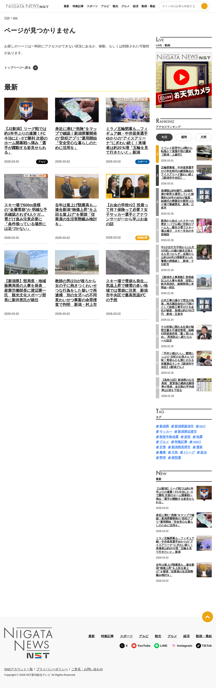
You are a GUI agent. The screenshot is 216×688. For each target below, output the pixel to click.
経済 (135, 6)
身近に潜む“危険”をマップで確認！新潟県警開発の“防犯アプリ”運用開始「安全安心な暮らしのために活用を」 (76, 138)
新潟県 (164, 426)
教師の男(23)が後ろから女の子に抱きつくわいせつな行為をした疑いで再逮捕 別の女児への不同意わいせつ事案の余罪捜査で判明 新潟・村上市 (76, 293)
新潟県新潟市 (184, 426)
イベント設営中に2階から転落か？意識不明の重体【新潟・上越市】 (177, 151)
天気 (174, 452)
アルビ (105, 6)
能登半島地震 (168, 436)
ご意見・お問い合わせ (87, 669)
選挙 (199, 447)
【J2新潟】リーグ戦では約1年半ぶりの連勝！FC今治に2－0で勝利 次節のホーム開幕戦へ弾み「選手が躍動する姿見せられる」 (175, 495)
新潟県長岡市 (180, 447)
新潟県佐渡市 (187, 431)
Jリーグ (189, 452)
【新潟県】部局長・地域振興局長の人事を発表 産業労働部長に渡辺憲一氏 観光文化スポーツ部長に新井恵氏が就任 (25, 290)
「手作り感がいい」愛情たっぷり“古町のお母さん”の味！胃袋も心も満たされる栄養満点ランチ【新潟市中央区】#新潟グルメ (177, 360)
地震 (199, 436)
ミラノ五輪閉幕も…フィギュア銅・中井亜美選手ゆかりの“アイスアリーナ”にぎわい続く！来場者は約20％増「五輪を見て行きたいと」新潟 (175, 544)
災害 (162, 447)
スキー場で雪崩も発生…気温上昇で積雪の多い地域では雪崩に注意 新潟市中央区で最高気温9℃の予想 (127, 290)
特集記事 (78, 6)
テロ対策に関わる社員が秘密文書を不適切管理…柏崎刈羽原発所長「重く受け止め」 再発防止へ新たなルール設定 (177, 333)
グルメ (125, 6)
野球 (162, 457)
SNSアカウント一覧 (18, 669)
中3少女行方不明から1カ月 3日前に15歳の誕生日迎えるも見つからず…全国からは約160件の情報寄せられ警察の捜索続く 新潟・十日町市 (179, 255)
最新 (66, 6)
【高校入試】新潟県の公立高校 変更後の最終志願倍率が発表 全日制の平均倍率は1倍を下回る (177, 385)
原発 (187, 436)
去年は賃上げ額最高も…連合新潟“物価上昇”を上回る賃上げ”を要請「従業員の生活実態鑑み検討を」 (76, 214)
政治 (203, 452)
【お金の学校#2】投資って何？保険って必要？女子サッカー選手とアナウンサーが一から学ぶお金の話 (127, 214)
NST (202, 426)
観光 (115, 6)
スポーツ (92, 6)
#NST (197, 442)
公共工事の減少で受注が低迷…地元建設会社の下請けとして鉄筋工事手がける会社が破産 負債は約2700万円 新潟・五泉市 (177, 307)
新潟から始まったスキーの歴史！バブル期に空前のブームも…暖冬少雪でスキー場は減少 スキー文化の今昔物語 (177, 227)
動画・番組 (148, 6)
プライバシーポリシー (52, 669)
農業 (162, 452)
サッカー (165, 431)
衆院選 (176, 457)
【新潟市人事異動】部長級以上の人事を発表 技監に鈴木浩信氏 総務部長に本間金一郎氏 (177, 282)
